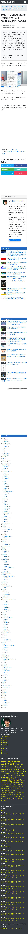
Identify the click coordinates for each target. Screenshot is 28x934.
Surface (5, 566)
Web (3, 549)
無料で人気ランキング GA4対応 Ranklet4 (17, 388)
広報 (3, 154)
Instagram (6, 478)
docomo (5, 604)
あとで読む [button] (18, 173)
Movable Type (7, 513)
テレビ (4, 654)
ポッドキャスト (7, 640)
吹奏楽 (5, 635)
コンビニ (6, 702)
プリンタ (19, 152)
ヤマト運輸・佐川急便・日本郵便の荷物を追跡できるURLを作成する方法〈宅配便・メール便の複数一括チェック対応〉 (16, 339)
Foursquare (5, 753)
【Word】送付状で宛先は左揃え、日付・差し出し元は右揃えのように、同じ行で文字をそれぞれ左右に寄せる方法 (16, 323)
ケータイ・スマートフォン (8, 599)
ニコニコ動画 (7, 529)
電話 (3, 614)
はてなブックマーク (8, 491)
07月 (19, 814)
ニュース (4, 539)
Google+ (5, 488)
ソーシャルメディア (15, 6)
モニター (6, 446)
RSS (20, 794)
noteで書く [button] (18, 169)
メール (18, 786)
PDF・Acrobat (6, 460)
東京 (5, 521)
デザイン (4, 461)
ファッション (5, 675)
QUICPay (6, 453)
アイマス (18, 784)
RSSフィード (5, 928)
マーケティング (7, 667)
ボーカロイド (7, 631)
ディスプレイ (7, 445)
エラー (22, 799)
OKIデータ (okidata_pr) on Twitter (10, 87)
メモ (3, 707)
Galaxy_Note (4, 792)
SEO (5, 509)
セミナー (3, 799)
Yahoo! (4, 581)
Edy (4, 451)
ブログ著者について (14, 240)
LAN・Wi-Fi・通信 (6, 685)
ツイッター (4, 790)
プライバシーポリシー (17, 928)
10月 (2, 815)
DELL (5, 448)
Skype (5, 616)
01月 (2, 814)
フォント (4, 767)
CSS (5, 504)
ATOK (5, 587)
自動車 (4, 657)
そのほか (4, 705)
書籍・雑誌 (5, 465)
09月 (23, 814)
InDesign (6, 592)
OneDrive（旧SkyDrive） (9, 567)
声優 (3, 642)
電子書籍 (6, 466)
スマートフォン (10, 794)
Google (4, 554)
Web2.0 (5, 551)
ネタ (3, 695)
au (4, 606)
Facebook (6, 484)
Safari (5, 627)
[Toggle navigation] (25, 2)
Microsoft (5, 559)
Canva (5, 621)
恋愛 (3, 662)
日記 (3, 689)
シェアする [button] (18, 165)
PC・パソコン (6, 443)
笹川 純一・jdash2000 (18, 201)
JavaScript (6, 506)
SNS (5, 483)
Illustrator (6, 596)
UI (14, 784)
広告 (3, 469)
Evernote (6, 622)
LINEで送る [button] (5, 169)
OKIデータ (9, 152)
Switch (5, 650)
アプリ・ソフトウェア (7, 617)
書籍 (2, 788)
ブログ (5, 496)
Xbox (5, 652)
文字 (9, 790)
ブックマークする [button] (7, 173)
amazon (3, 786)
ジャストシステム (6, 586)
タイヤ (5, 660)
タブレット (5, 612)
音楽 (3, 634)
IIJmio (5, 602)
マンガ (4, 664)
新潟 (5, 519)
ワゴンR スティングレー (9, 659)
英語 (5, 680)
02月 (6, 814)
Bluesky (5, 476)
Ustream (6, 531)
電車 (3, 694)
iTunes (5, 579)
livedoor (4, 582)
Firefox (5, 624)
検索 (5, 553)
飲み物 (5, 647)
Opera (5, 626)
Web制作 (4, 498)
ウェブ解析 (6, 508)
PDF (21, 772)
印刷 (16, 150)
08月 (19, 819)
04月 (9, 814)
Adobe (4, 591)
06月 (16, 814)
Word (5, 569)
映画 (5, 533)
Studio (5, 499)
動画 (3, 526)
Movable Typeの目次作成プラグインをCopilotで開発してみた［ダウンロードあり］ (15, 298)
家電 (5, 704)
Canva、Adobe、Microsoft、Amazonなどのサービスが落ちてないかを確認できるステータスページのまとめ (16, 268)
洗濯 (5, 699)
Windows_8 (4, 796)
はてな (4, 584)
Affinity (5, 619)
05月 (2, 810)
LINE (5, 479)
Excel (5, 571)
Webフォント (21, 796)
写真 (3, 534)
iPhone (10, 769)
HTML (5, 503)
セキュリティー (6, 546)
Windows (6, 564)
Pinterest (6, 493)
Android (5, 556)
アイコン (10, 796)
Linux (5, 629)
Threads (5, 474)
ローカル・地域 (6, 518)
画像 (18, 780)
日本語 (5, 679)
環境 (3, 541)
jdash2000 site (8, 2)
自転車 (4, 690)
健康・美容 (5, 655)
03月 (9, 819)
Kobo (5, 468)
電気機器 (4, 692)
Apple (4, 574)
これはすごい (5, 687)
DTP (3, 458)
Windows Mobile (6, 572)
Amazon (4, 597)
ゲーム (4, 649)
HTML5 (18, 799)
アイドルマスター (6, 523)
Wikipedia (6, 544)
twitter (14, 152)
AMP (5, 501)
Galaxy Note (6, 611)
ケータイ (4, 782)
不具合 (23, 786)
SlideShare (6, 494)
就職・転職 (6, 670)
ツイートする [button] (6, 165)
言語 (3, 677)
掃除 (5, 700)
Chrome (5, 557)
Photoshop (6, 594)
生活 (3, 697)
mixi (5, 489)
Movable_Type (18, 782)
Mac (5, 577)
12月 (9, 821)
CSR (5, 674)
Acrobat (13, 799)
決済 (3, 450)
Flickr (5, 538)
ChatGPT (6, 441)
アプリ (11, 788)
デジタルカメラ (7, 536)
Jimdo (5, 516)
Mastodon (4, 744)
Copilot (5, 440)
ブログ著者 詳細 (5, 736)
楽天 (3, 589)
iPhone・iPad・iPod (8, 576)
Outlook (5, 561)
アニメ (4, 524)
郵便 (3, 682)
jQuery (5, 514)
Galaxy (5, 601)
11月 (6, 815)
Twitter (23, 6)
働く (5, 672)
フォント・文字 (6, 463)
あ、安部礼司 (7, 639)
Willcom (5, 609)
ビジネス (4, 665)
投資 (5, 669)
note (5, 481)
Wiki (3, 543)
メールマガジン (6, 632)
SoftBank (6, 607)
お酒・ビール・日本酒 (9, 645)
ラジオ (4, 637)
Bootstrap (6, 511)
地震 (3, 547)
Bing (5, 562)
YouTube (6, 528)
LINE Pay (6, 455)
